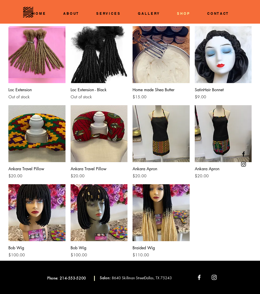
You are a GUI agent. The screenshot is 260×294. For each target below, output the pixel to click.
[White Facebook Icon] (199, 277)
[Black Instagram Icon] (243, 164)
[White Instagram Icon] (214, 277)
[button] (250, 11)
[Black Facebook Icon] (243, 154)
